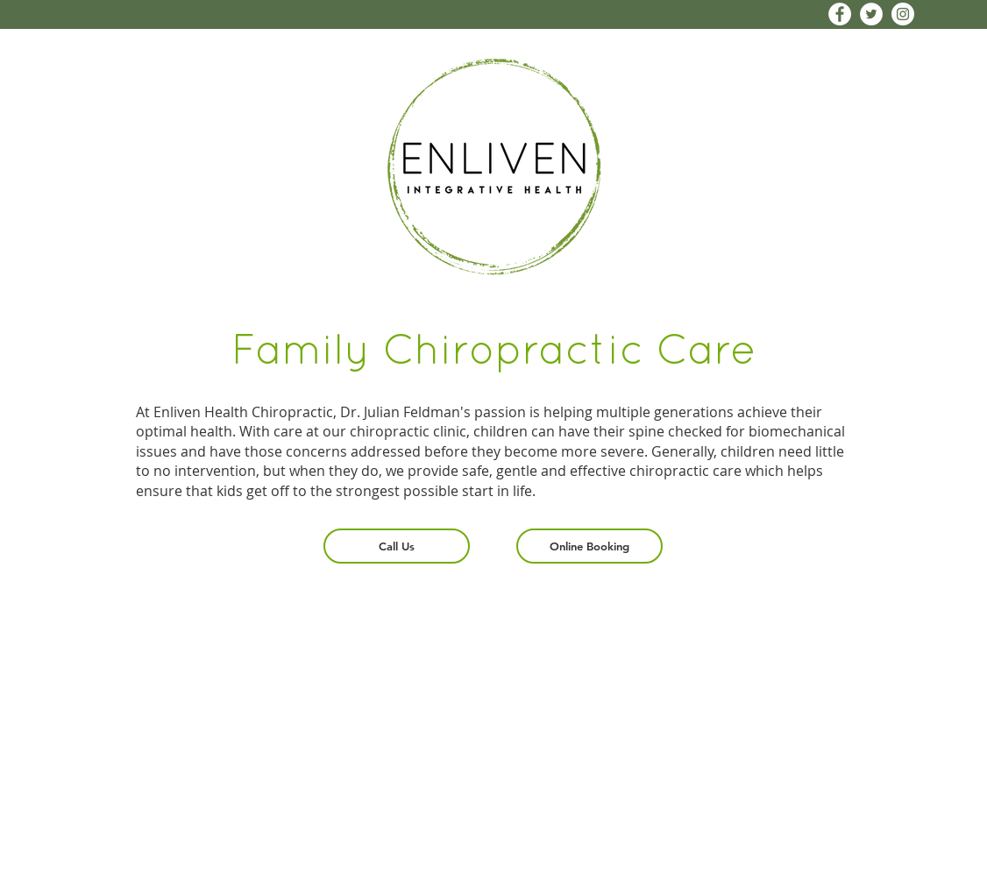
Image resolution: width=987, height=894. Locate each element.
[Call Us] (396, 546)
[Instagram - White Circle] (902, 14)
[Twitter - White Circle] (871, 14)
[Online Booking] (589, 546)
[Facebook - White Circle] (839, 14)
